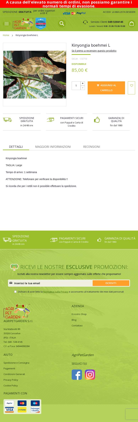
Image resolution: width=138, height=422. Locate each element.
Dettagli (16, 147)
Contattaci (77, 325)
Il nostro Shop (79, 314)
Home (6, 35)
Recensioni (91, 147)
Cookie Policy (11, 385)
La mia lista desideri (123, 12)
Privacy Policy (11, 379)
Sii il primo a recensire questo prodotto (94, 50)
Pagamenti (9, 368)
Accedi (107, 12)
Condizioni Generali (14, 374)
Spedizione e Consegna (16, 362)
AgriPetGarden (83, 355)
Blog (74, 319)
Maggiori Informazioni (53, 147)
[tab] (16, 146)
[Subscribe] (111, 283)
